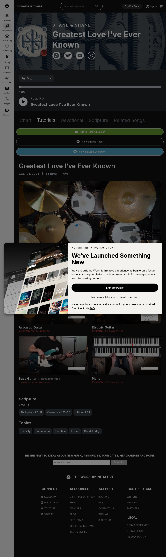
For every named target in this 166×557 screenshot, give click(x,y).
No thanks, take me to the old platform (114, 297)
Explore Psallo (115, 287)
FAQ (92, 308)
